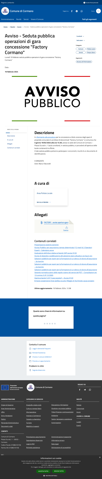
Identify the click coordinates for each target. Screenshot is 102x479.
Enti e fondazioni (6, 415)
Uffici (3, 412)
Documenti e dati (7, 426)
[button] (51, 476)
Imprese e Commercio (33, 415)
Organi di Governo (7, 405)
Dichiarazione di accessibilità (61, 447)
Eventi (79, 425)
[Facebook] (71, 11)
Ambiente (54, 415)
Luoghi (79, 422)
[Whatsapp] (81, 11)
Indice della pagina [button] (13, 129)
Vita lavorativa (31, 412)
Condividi (81, 36)
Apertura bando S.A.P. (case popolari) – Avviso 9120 (53, 278)
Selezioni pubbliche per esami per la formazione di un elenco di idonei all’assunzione (65, 269)
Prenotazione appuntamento (35, 437)
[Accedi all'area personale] (91, 2)
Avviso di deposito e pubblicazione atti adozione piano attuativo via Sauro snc (63, 255)
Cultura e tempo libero (33, 408)
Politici (3, 419)
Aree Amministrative (8, 408)
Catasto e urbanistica (33, 419)
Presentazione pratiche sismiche (46, 244)
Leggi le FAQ (30, 444)
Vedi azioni (81, 40)
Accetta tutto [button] (43, 471)
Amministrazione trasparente (61, 437)
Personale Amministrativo (10, 423)
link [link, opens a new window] (70, 467)
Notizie (79, 405)
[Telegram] (76, 11)
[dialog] (51, 467)
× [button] (100, 457)
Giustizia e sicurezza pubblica (61, 408)
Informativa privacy (57, 440)
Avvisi (19, 27)
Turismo (29, 423)
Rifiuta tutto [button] (59, 471)
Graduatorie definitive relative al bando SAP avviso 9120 (55, 253)
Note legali (55, 444)
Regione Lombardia (7, 2)
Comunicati (80, 408)
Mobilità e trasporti (32, 426)
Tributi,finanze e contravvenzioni (62, 412)
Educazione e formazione (59, 405)
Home (6, 27)
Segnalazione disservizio (34, 440)
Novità (12, 27)
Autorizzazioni (56, 422)
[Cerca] (98, 11)
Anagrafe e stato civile (33, 405)
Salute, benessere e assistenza (61, 419)
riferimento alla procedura (46, 137)
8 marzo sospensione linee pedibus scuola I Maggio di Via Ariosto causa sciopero (64, 280)
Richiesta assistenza (33, 447)
